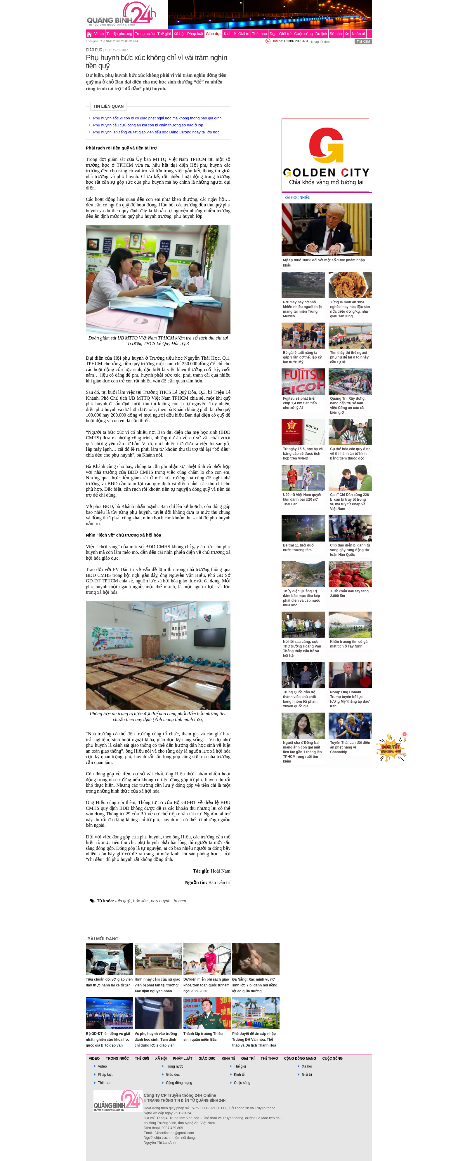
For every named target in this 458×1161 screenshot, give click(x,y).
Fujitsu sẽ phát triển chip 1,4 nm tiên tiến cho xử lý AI (300, 403)
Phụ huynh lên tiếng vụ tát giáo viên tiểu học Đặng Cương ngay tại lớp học (156, 132)
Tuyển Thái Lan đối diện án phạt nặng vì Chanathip (350, 747)
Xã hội (179, 34)
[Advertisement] (256, 132)
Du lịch (321, 34)
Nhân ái (358, 34)
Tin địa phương (119, 34)
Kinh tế (229, 34)
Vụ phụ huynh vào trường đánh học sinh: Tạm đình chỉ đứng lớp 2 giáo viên (156, 1039)
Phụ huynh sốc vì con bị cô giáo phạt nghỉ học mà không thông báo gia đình (157, 118)
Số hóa (336, 34)
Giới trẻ (285, 34)
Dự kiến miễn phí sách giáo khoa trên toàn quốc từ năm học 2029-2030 (206, 985)
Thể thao (259, 34)
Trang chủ (89, 33)
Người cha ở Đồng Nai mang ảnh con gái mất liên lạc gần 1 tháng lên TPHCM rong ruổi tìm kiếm (302, 752)
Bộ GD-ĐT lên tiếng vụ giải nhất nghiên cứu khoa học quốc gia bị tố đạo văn (108, 1039)
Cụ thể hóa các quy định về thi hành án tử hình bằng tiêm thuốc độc (350, 453)
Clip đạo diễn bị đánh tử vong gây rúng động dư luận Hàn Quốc (350, 550)
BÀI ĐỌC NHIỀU (297, 197)
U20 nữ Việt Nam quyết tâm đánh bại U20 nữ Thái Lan (302, 499)
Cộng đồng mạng (300, 1058)
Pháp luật (195, 34)
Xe (347, 34)
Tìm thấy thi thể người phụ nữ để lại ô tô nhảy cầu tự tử (349, 357)
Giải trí (243, 34)
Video (99, 34)
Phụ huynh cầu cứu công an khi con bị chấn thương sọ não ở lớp (148, 125)
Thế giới (164, 34)
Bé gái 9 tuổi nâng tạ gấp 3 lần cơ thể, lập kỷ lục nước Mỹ (302, 357)
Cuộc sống (303, 34)
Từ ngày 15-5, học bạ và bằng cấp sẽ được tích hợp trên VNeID (303, 453)
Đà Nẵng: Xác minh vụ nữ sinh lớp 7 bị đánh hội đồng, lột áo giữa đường (255, 985)
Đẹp (273, 34)
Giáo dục (213, 34)
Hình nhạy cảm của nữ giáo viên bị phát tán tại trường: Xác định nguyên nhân (157, 985)
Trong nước (145, 34)
